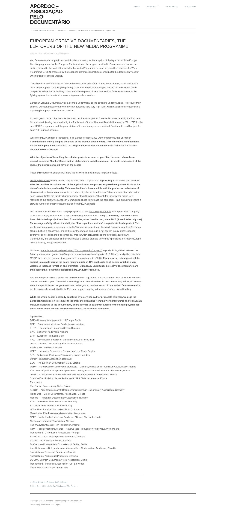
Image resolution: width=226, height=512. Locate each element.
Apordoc (151, 6)
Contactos (190, 6)
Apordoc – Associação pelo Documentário (50, 14)
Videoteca (171, 6)
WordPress (45, 505)
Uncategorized (64, 53)
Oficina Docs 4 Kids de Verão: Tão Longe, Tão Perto (52, 486)
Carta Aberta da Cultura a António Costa (49, 482)
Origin (57, 505)
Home (137, 6)
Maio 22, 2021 (36, 53)
